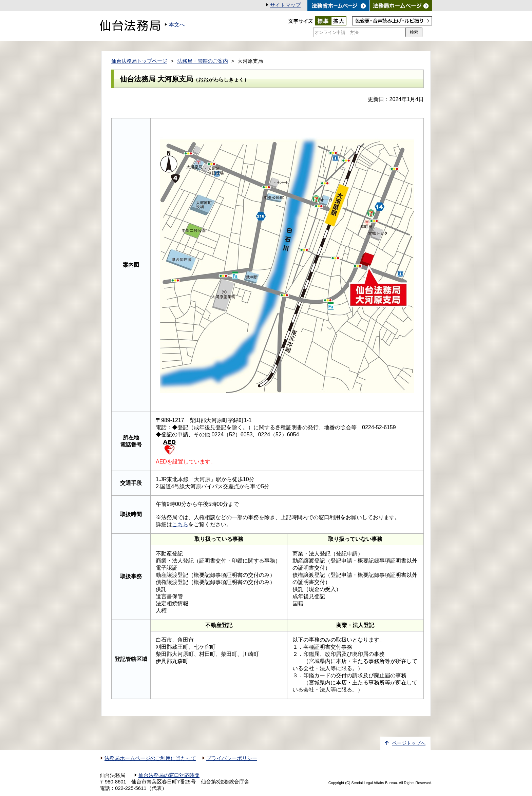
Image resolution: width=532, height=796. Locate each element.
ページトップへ (408, 743)
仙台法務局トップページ (139, 61)
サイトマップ (285, 5)
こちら (180, 524)
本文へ (177, 24)
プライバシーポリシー (231, 758)
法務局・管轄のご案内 (202, 61)
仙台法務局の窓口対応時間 (169, 775)
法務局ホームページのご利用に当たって (150, 758)
